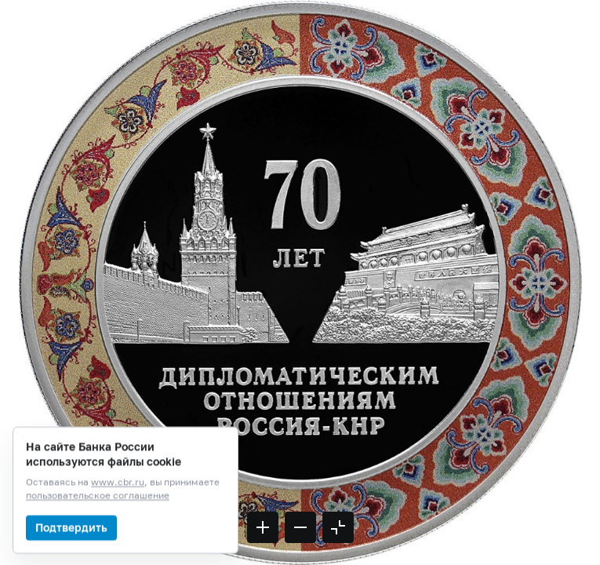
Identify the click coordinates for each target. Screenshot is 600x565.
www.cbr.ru (117, 502)
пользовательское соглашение (97, 515)
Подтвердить (71, 546)
